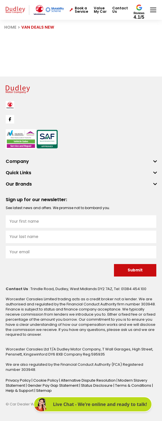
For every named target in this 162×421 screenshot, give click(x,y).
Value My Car (100, 10)
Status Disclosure (97, 385)
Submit (135, 270)
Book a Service (79, 10)
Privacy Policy (19, 380)
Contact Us (120, 10)
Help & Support (20, 390)
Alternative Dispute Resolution (89, 380)
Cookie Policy (46, 380)
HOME (10, 27)
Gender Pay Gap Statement (53, 385)
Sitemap (44, 390)
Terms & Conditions (133, 385)
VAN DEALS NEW (37, 27)
